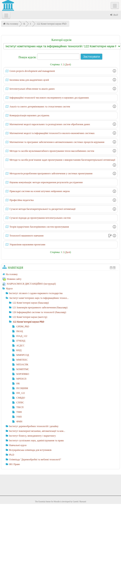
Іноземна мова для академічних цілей (29, 79)
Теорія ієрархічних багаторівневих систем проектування (39, 226)
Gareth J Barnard (79, 502)
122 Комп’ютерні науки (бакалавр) (30, 302)
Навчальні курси (17, 445)
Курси (9, 288)
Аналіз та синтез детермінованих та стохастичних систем (39, 106)
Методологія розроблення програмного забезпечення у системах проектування (51, 173)
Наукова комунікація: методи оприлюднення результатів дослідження (46, 182)
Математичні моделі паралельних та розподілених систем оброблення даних (49, 124)
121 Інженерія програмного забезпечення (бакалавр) (40, 307)
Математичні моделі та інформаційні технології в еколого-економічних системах (52, 133)
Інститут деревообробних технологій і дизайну (33, 426)
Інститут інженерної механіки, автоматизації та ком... (37, 431)
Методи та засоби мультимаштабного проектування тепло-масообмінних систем (51, 151)
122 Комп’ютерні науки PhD (51, 23)
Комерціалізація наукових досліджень (29, 115)
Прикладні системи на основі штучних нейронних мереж (39, 191)
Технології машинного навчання (26, 235)
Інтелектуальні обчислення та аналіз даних (32, 88)
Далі (67, 64)
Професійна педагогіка (21, 200)
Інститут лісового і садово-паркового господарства (36, 293)
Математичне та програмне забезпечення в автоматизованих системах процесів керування (56, 142)
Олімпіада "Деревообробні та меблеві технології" (35, 459)
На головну (12, 23)
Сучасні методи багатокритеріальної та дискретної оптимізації (42, 209)
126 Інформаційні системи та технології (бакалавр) (39, 312)
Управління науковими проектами (27, 244)
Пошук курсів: (28, 57)
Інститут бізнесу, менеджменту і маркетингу (32, 435)
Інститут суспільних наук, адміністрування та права (36, 440)
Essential (41, 502)
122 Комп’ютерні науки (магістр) (29, 317)
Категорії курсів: (61, 40)
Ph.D (11, 454)
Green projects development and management (32, 71)
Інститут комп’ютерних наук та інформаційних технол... (39, 298)
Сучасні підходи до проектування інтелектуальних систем (40, 217)
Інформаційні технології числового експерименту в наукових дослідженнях (49, 97)
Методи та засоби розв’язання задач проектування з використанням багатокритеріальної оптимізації (62, 159)
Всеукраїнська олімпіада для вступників (30, 450)
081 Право (14, 464)
